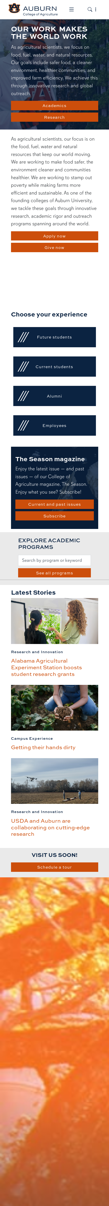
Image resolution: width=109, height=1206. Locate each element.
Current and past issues (54, 504)
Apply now (54, 236)
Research (54, 117)
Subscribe (54, 516)
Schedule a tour (54, 867)
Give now (54, 247)
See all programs (54, 573)
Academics (54, 105)
